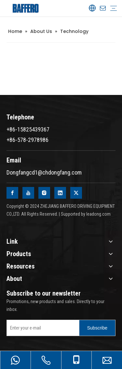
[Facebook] (12, 193)
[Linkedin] (60, 193)
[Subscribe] (97, 328)
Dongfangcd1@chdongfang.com (44, 172)
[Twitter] (76, 193)
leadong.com (98, 214)
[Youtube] (28, 193)
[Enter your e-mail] (41, 328)
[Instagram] (44, 193)
